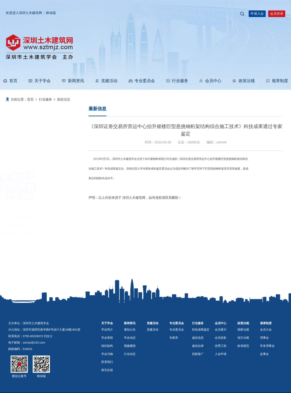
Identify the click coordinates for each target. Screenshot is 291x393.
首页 (10, 80)
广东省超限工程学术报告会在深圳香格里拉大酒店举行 (47, 218)
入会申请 (220, 365)
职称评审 (21, 123)
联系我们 (107, 373)
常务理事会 (267, 357)
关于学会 (39, 80)
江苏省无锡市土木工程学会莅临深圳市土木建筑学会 (45, 242)
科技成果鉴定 (24, 138)
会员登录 (276, 13)
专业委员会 (141, 80)
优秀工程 (220, 357)
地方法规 (243, 348)
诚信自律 (198, 357)
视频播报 (130, 357)
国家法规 (243, 340)
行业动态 (130, 365)
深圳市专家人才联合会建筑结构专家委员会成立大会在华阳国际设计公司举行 (63, 234)
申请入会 (257, 13)
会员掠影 (220, 348)
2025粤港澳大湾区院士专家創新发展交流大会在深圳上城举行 (52, 226)
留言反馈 (107, 381)
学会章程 (107, 348)
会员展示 (220, 340)
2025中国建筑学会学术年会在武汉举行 (36, 210)
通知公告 (130, 340)
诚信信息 (198, 348)
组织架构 (107, 357)
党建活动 (106, 80)
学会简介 (107, 340)
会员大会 (266, 340)
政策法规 (243, 80)
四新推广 (198, 365)
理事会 (264, 348)
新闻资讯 (72, 80)
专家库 (173, 348)
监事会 (264, 365)
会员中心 (210, 80)
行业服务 (177, 80)
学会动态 (130, 348)
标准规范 (243, 357)
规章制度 (276, 80)
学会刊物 (107, 365)
